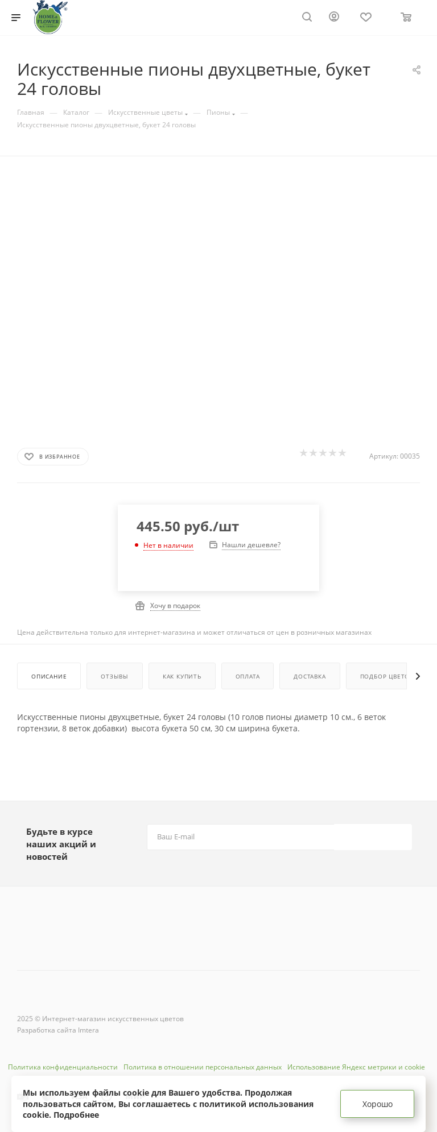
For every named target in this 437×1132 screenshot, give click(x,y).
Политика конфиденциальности (63, 1067)
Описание (49, 676)
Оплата (248, 676)
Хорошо (377, 1103)
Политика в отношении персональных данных (202, 1067)
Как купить (182, 676)
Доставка (309, 676)
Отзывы (115, 676)
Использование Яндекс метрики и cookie (356, 1067)
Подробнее (76, 1114)
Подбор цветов (387, 676)
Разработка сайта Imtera (58, 1030)
